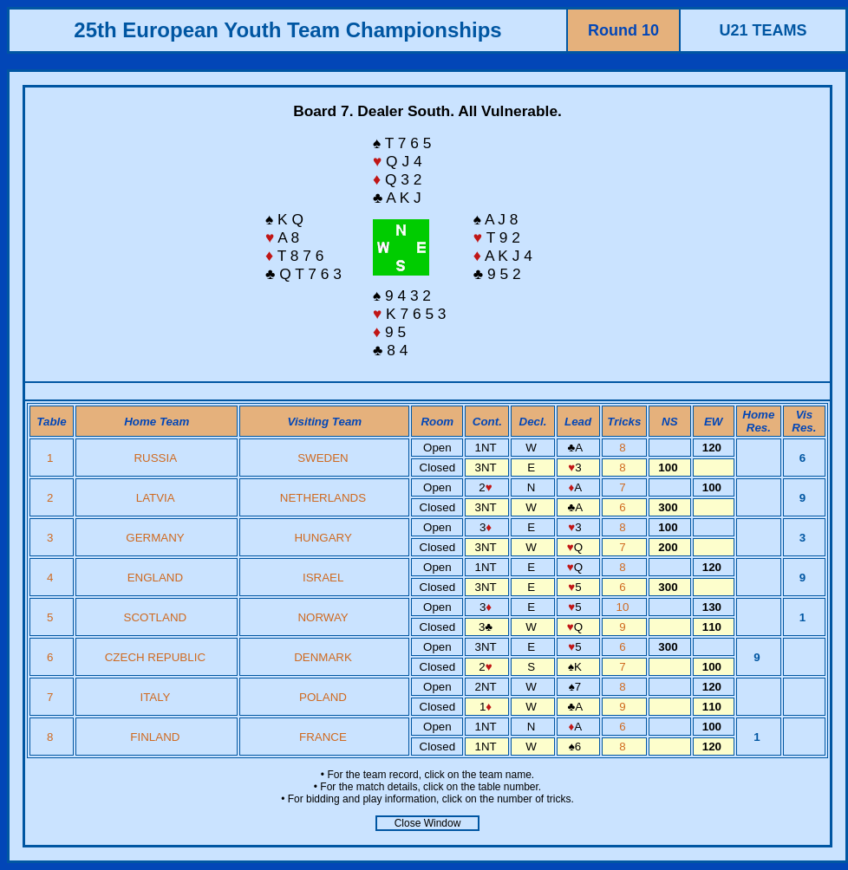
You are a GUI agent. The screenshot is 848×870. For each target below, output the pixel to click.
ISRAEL (323, 577)
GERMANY (155, 537)
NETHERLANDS (323, 497)
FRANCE (323, 736)
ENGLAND (155, 577)
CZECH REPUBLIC (155, 657)
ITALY (155, 697)
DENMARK (323, 657)
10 (624, 607)
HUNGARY (322, 537)
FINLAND (154, 736)
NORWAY (322, 617)
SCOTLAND (155, 617)
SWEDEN (323, 457)
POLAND (323, 697)
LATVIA (155, 497)
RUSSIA (155, 457)
